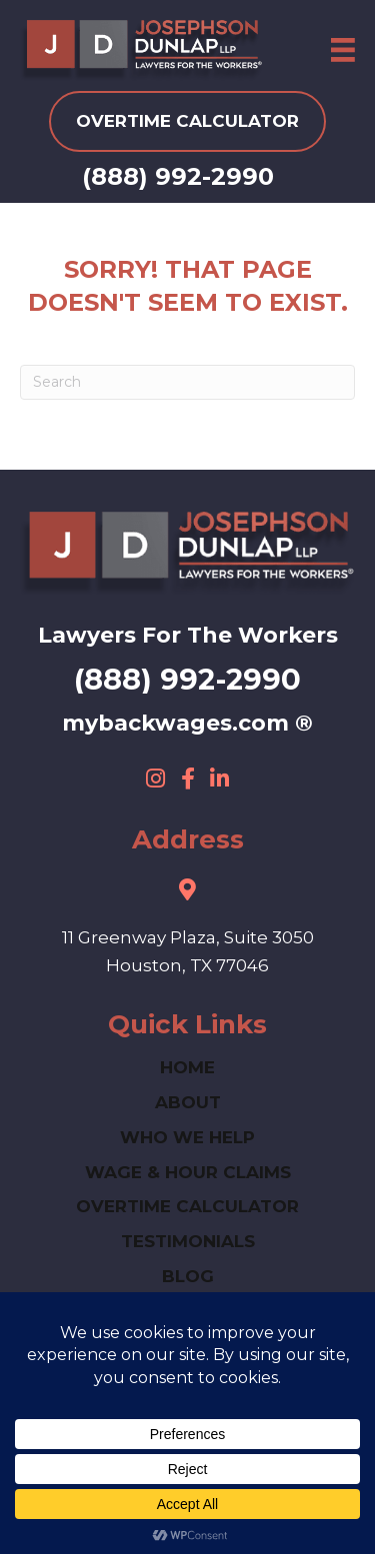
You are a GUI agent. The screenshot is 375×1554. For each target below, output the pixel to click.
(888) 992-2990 (178, 176)
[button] (156, 778)
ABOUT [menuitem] (188, 1102)
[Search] (187, 382)
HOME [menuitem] (187, 1067)
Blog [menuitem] (188, 1276)
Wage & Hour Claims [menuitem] (188, 1172)
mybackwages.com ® (187, 723)
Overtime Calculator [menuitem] (187, 1206)
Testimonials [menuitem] (188, 1241)
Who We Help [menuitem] (187, 1137)
